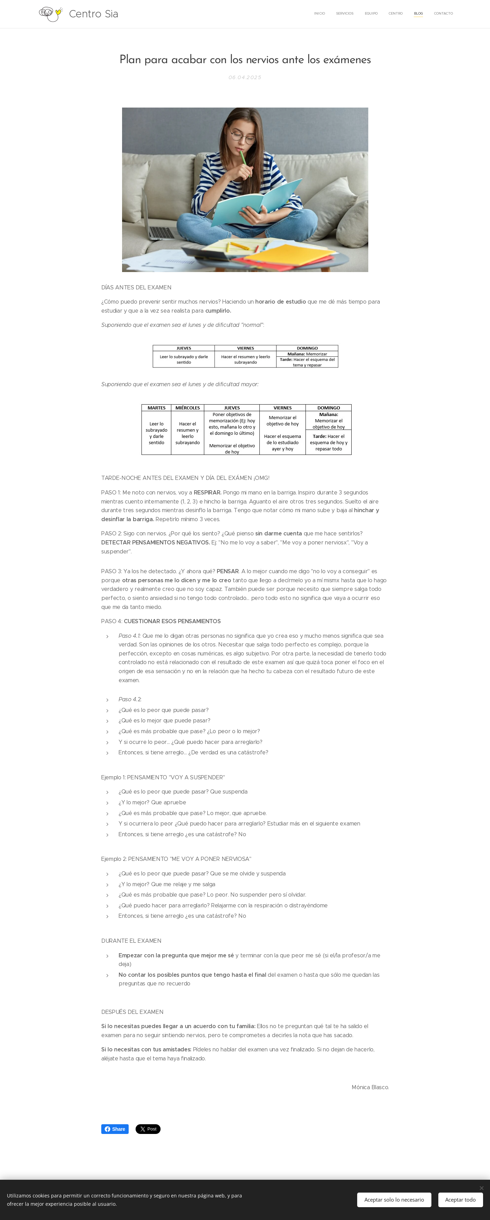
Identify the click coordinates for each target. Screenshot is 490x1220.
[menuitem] (399, 14)
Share (115, 1129)
